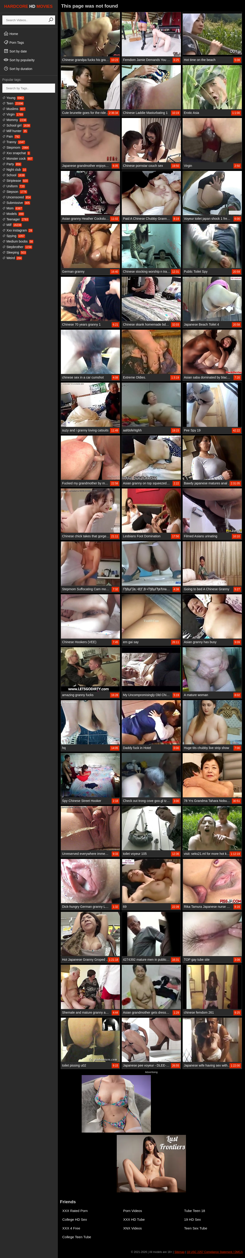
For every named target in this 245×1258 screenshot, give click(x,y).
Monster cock (17, 158)
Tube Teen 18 (194, 1211)
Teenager (15, 219)
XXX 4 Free (71, 1228)
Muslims (14, 109)
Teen (13, 103)
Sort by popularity (19, 59)
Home (10, 33)
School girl (16, 125)
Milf (12, 225)
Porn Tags (13, 42)
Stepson (14, 192)
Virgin (13, 114)
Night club (14, 169)
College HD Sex (74, 1219)
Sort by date (15, 51)
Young (13, 98)
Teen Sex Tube (195, 1228)
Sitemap (179, 1252)
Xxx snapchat (16, 153)
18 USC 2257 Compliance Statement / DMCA (215, 1252)
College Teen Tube (76, 1237)
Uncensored (16, 197)
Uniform (13, 186)
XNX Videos (132, 1228)
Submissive (16, 203)
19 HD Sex (192, 1219)
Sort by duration (17, 68)
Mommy (14, 120)
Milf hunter (14, 131)
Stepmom (15, 147)
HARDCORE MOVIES (28, 6)
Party (11, 164)
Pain (11, 136)
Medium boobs (17, 241)
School (13, 175)
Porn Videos (132, 1211)
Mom (12, 208)
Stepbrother (17, 247)
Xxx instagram (17, 230)
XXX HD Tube (134, 1219)
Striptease (15, 180)
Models (13, 214)
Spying (13, 236)
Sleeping (14, 252)
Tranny (13, 142)
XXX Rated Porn (75, 1211)
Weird (12, 258)
